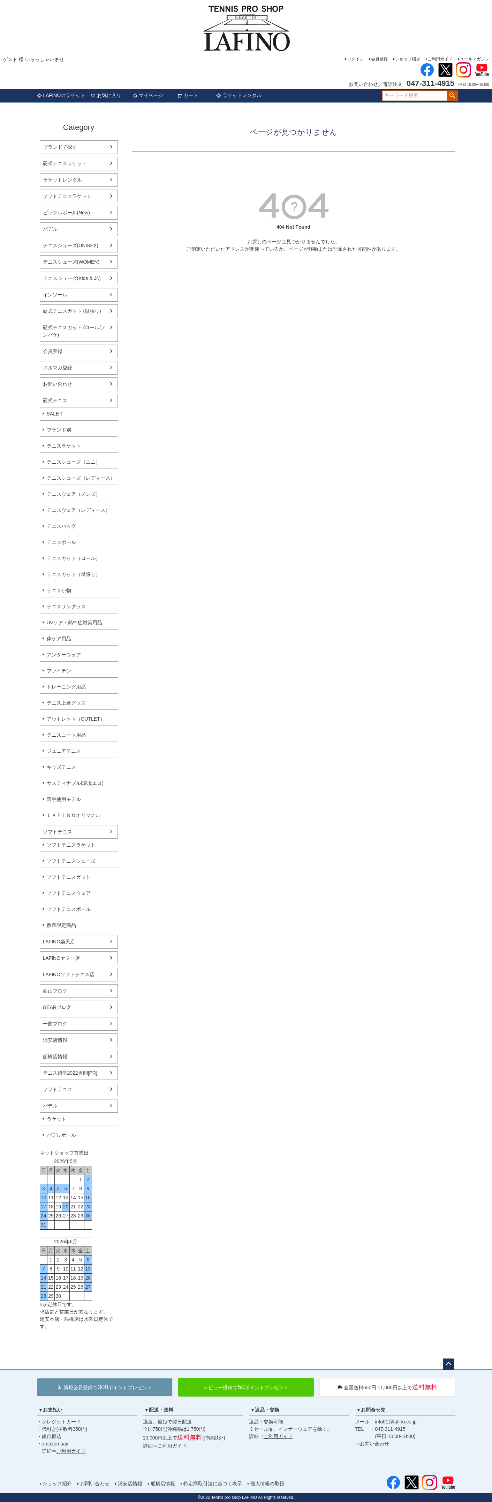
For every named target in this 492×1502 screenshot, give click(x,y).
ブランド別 (59, 430)
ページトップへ (448, 1364)
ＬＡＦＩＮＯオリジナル (73, 815)
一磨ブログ (55, 1023)
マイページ (148, 95)
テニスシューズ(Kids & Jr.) (72, 278)
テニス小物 (59, 590)
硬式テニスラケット (65, 163)
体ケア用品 (59, 638)
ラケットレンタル (239, 95)
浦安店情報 (55, 1040)
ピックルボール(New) (66, 212)
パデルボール (61, 1135)
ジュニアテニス (64, 751)
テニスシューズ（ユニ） (73, 462)
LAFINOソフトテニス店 (69, 974)
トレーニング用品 (66, 687)
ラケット (56, 1119)
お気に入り (106, 95)
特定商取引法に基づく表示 (212, 1483)
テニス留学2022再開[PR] (70, 1073)
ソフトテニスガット (69, 877)
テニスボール (61, 542)
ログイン (355, 59)
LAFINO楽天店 (59, 941)
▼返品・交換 (265, 1410)
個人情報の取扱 (267, 1483)
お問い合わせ (57, 384)
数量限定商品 (61, 925)
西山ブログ (55, 991)
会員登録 (379, 59)
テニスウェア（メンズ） (73, 494)
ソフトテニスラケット (67, 196)
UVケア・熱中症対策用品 (74, 622)
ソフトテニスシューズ (71, 861)
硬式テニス (55, 400)
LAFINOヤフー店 (61, 958)
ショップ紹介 (407, 59)
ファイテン (59, 670)
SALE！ (55, 414)
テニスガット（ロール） (73, 558)
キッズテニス (61, 767)
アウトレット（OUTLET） (76, 719)
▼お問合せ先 (371, 1410)
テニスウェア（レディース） (78, 510)
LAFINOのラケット (61, 95)
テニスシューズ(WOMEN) (71, 262)
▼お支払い (50, 1410)
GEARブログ (57, 1007)
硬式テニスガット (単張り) (72, 311)
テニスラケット (64, 446)
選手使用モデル (64, 799)
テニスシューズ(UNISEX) (70, 245)
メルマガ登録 (57, 367)
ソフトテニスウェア (69, 893)
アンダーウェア (64, 654)
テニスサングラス (66, 606)
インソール (55, 294)
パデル (50, 229)
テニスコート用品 (66, 735)
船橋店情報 (55, 1056)
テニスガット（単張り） (73, 574)
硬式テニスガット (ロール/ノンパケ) (74, 331)
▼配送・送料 (159, 1410)
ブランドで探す (60, 147)
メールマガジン (474, 59)
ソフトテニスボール (69, 909)
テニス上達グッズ (66, 703)
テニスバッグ (61, 526)
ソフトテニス (57, 831)
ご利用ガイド (440, 59)
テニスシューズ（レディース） (81, 478)
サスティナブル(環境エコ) (75, 783)
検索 (452, 96)
